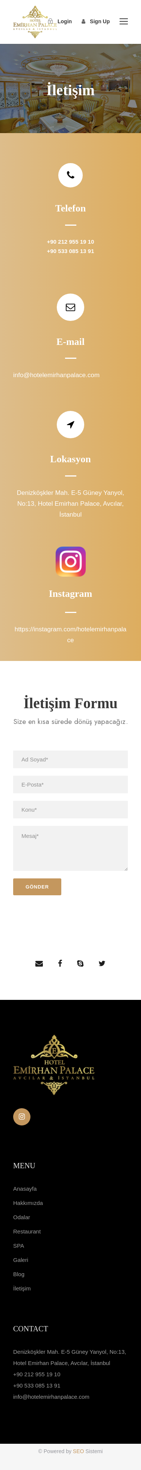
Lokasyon (70, 459)
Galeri (20, 1260)
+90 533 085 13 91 (70, 251)
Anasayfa (25, 1188)
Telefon (70, 208)
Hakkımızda (28, 1203)
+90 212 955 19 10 (70, 241)
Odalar (21, 1217)
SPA (18, 1245)
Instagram (70, 593)
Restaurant (27, 1231)
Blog (18, 1274)
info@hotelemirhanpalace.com (56, 375)
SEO (79, 1451)
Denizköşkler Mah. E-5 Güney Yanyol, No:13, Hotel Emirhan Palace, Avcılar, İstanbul (70, 503)
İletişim (22, 1288)
